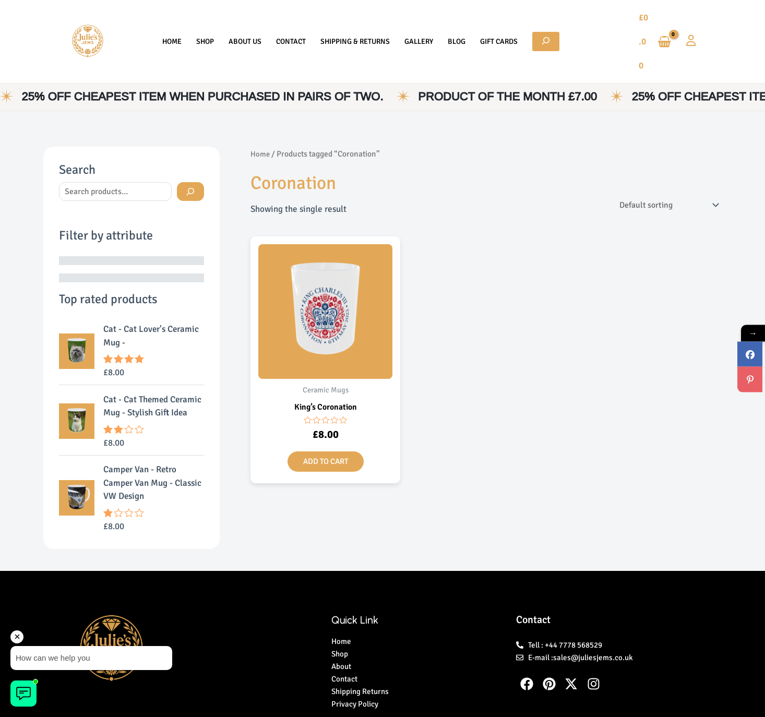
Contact (296, 20)
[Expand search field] (525, 20)
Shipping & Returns (355, 20)
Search (77, 128)
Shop (221, 20)
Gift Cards (483, 20)
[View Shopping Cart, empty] (649, 20)
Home (192, 20)
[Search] (190, 150)
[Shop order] (661, 164)
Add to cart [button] (325, 421)
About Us (255, 20)
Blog (446, 20)
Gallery (413, 20)
